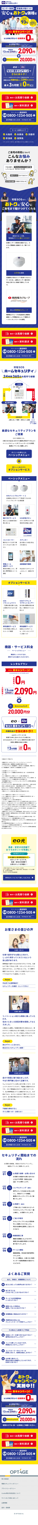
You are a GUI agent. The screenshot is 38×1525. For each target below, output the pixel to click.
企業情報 (4, 1503)
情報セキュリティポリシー (10, 1484)
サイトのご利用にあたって (10, 1498)
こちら (15, 1179)
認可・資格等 (6, 1508)
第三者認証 (5, 1479)
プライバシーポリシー (9, 1488)
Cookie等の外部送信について (11, 1493)
